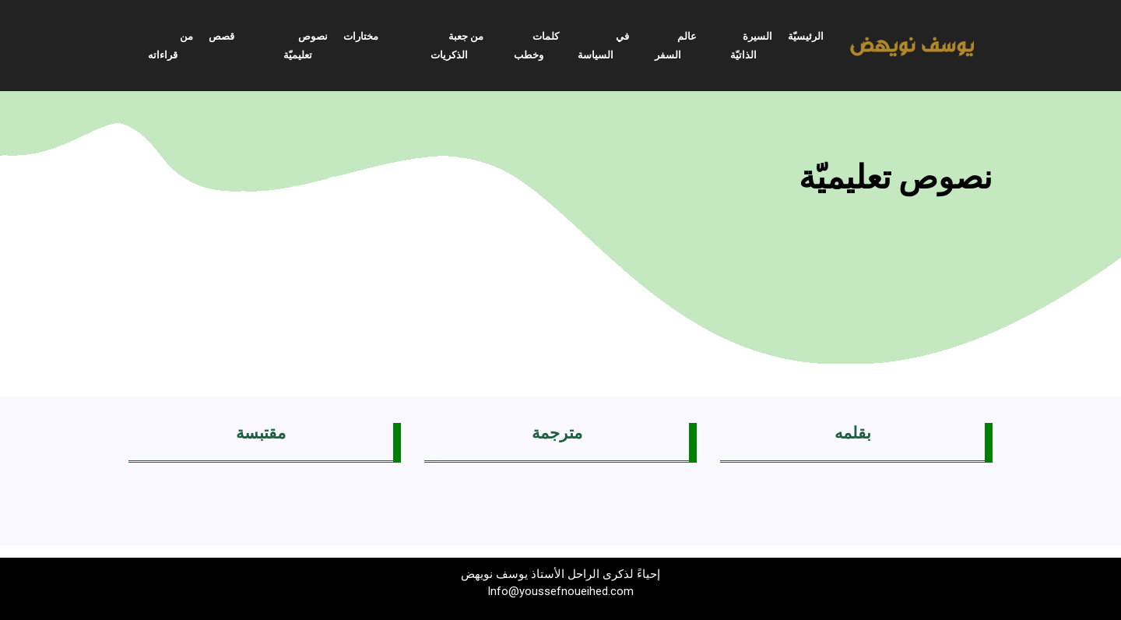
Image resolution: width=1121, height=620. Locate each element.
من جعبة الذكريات (456, 45)
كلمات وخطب (536, 45)
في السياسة (603, 45)
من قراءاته (170, 45)
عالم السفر (676, 45)
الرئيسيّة (806, 36)
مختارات (360, 36)
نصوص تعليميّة (305, 45)
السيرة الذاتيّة (751, 45)
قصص (221, 36)
